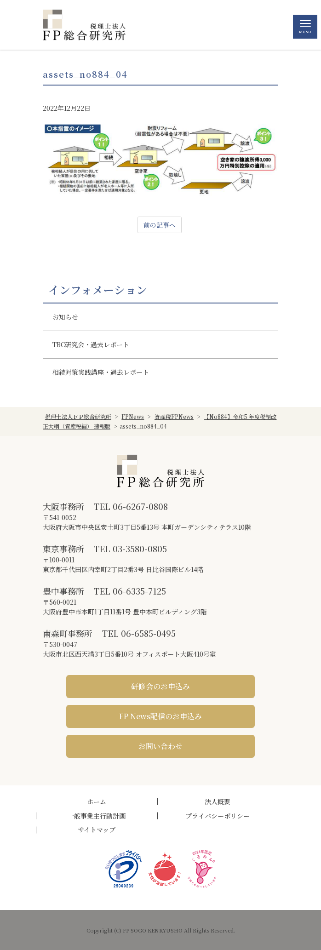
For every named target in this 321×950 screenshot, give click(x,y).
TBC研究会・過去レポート (90, 344)
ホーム (96, 801)
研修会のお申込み (160, 686)
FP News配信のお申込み (160, 716)
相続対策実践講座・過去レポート (100, 372)
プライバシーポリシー (217, 815)
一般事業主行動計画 (97, 815)
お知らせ (65, 316)
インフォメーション (97, 290)
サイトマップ (96, 829)
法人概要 (217, 801)
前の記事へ (159, 224)
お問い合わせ (160, 746)
